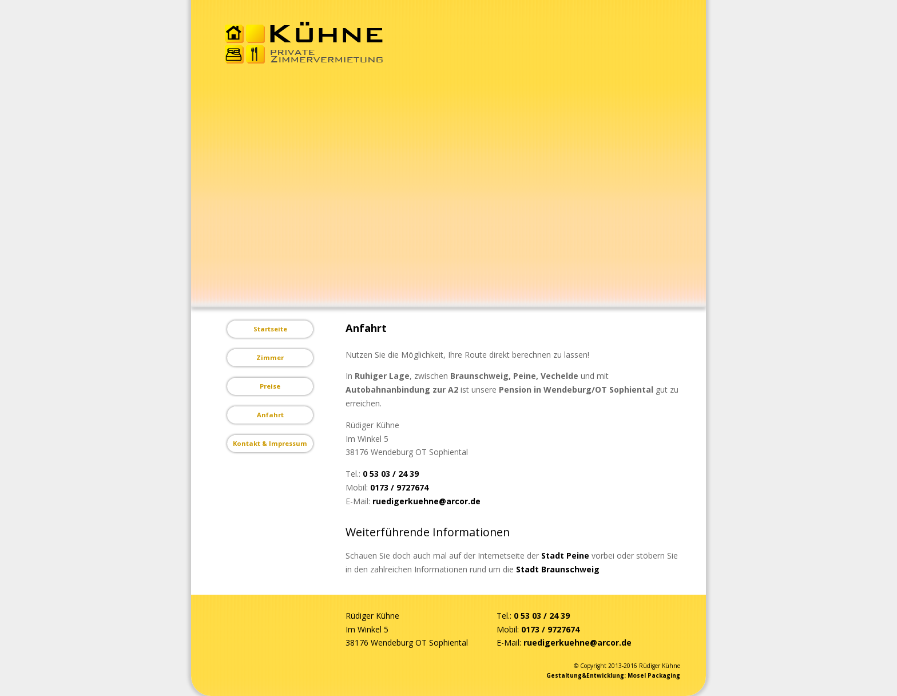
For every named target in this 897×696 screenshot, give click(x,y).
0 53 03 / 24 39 (391, 473)
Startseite (270, 329)
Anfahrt (270, 414)
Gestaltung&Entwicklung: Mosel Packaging (613, 675)
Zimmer (270, 357)
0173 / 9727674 (399, 487)
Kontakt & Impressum (270, 443)
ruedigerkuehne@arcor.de (426, 501)
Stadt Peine (565, 555)
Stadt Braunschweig (558, 569)
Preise (270, 386)
